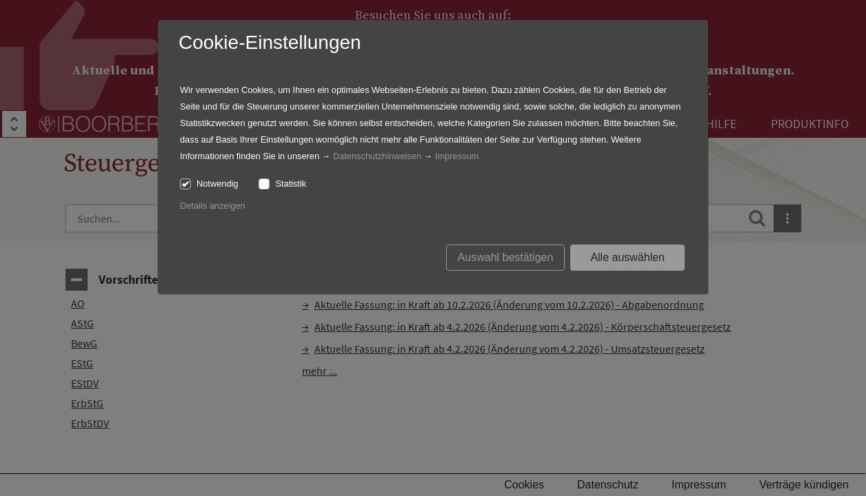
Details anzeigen (212, 205)
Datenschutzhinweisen (377, 156)
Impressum (457, 156)
